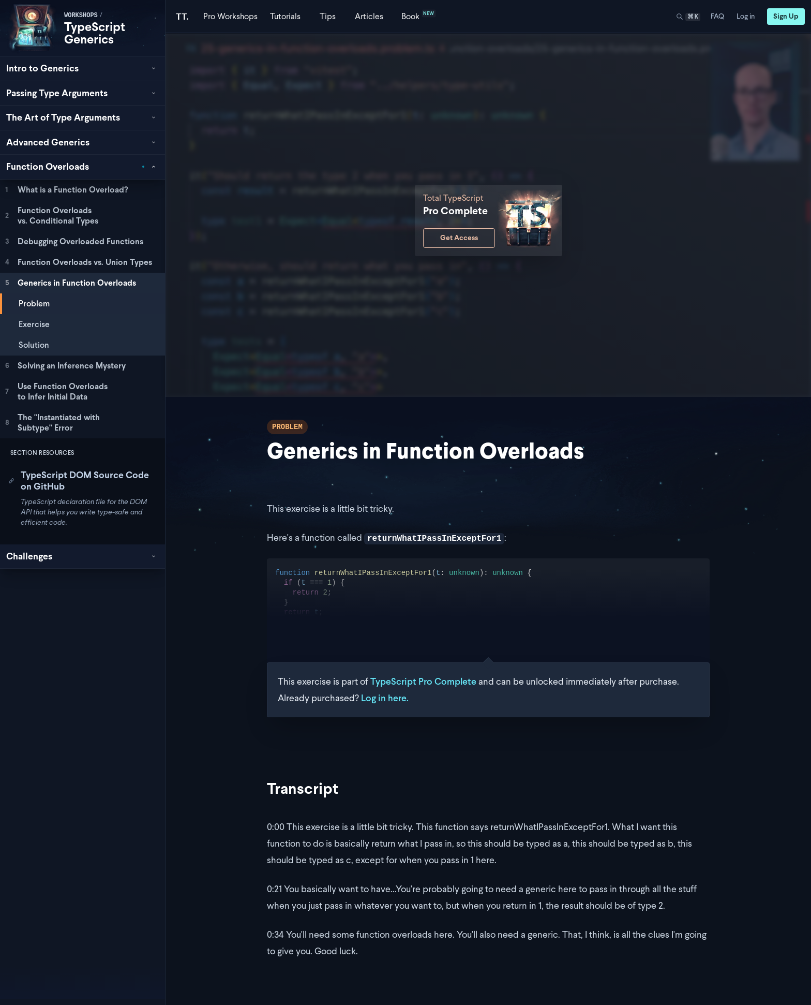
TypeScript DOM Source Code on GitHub (78, 480)
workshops (81, 15)
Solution (34, 344)
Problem (34, 303)
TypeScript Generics (94, 33)
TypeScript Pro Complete (423, 681)
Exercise (34, 324)
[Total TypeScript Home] (182, 16)
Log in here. (385, 697)
